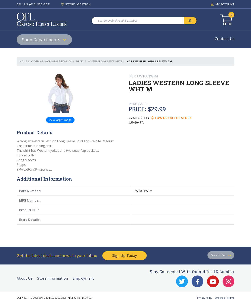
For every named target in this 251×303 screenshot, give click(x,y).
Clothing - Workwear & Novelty (51, 61)
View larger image (60, 120)
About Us (25, 278)
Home (23, 61)
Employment (83, 278)
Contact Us (224, 38)
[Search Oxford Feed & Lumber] (137, 21)
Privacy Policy (204, 297)
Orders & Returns (224, 297)
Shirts (79, 61)
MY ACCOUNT (222, 4)
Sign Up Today (124, 255)
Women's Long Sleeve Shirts (105, 61)
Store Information (52, 278)
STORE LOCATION (76, 4)
